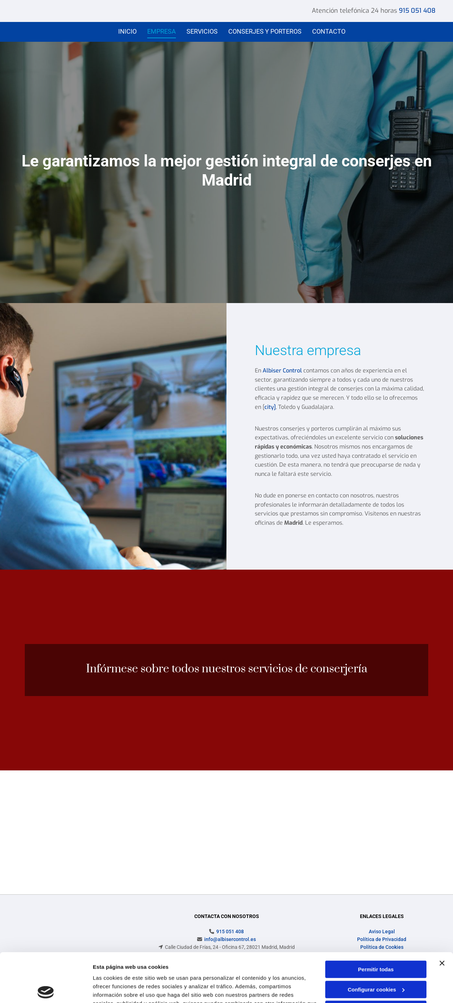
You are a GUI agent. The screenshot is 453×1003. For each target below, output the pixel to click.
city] (270, 407)
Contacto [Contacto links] (328, 31)
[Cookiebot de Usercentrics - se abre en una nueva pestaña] (46, 989)
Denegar (375, 959)
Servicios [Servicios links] (202, 31)
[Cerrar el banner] (442, 912)
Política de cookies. (144, 970)
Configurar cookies (376, 938)
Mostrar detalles (113, 989)
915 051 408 (417, 10)
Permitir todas (376, 919)
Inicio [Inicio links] (127, 31)
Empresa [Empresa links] (161, 31)
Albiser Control (282, 370)
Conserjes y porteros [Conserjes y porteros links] (265, 31)
